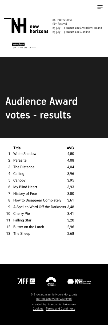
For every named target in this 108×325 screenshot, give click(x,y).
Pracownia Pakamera (62, 304)
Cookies (38, 308)
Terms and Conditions (60, 308)
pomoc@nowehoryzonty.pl (54, 299)
